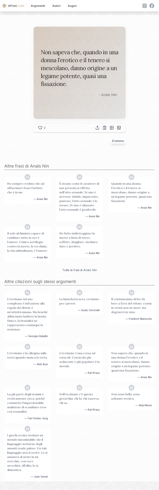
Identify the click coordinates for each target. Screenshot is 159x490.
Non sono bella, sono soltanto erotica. (125, 396)
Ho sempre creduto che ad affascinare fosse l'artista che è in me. (25, 188)
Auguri (72, 6)
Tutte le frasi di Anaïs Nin (79, 270)
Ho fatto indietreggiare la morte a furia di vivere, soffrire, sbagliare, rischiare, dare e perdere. (78, 239)
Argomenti (38, 6)
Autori (56, 6)
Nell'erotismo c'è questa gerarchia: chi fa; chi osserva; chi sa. (79, 398)
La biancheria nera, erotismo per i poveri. (79, 301)
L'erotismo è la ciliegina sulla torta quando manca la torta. (27, 355)
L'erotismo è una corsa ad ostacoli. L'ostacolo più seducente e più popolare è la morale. (79, 359)
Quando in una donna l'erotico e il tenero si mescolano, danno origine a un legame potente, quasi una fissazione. (131, 192)
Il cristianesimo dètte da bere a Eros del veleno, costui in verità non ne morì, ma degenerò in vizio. (131, 305)
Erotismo (118, 141)
